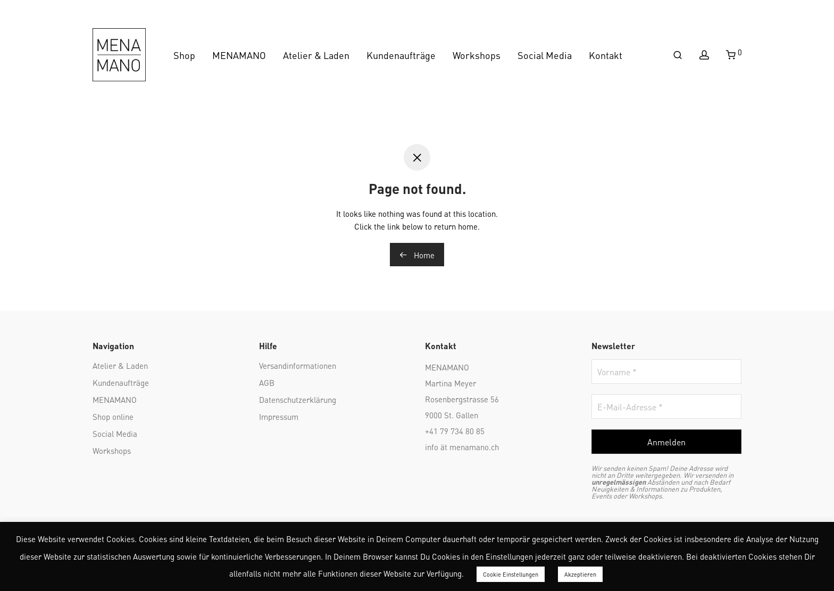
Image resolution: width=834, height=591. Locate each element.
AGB (266, 382)
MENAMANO (239, 54)
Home (417, 254)
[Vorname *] (666, 371)
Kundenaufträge (401, 54)
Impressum (278, 416)
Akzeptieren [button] (580, 574)
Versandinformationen (297, 365)
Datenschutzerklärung (297, 399)
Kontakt (605, 54)
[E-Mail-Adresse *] (666, 406)
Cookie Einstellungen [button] (510, 574)
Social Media (545, 54)
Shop (184, 54)
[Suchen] (677, 54)
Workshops (477, 54)
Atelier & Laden (316, 54)
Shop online (113, 416)
